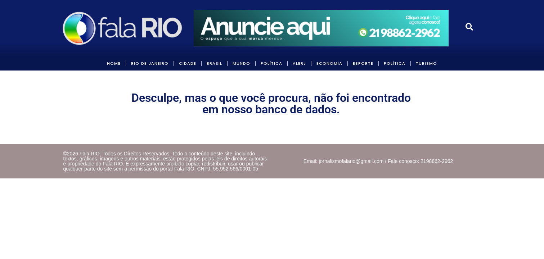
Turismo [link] (426, 63)
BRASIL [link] (214, 63)
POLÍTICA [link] (271, 63)
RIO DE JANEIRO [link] (149, 63)
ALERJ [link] (299, 63)
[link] (123, 28)
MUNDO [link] (241, 63)
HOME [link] (114, 63)
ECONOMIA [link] (329, 63)
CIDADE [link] (187, 63)
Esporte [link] (363, 63)
